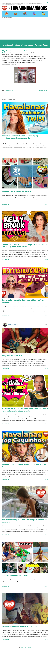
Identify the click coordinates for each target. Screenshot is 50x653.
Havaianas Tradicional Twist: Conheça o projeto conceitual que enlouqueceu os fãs (21, 137)
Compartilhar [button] (43, 90)
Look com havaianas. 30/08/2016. (15, 575)
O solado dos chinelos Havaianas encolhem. (19, 626)
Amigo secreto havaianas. (12, 355)
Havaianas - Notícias (10, 90)
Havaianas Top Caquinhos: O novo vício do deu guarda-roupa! (24, 465)
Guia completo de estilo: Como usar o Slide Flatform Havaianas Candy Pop (23, 301)
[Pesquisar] (44, 2)
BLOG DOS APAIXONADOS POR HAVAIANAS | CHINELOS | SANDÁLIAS (16, 2)
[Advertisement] (25, 27)
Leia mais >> (45, 151)
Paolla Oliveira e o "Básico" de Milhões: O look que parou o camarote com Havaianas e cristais (25, 410)
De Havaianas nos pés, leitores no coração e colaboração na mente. (24, 521)
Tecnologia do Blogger (25, 647)
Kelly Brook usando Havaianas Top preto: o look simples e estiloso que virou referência (24, 245)
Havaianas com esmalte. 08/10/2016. (16, 191)
